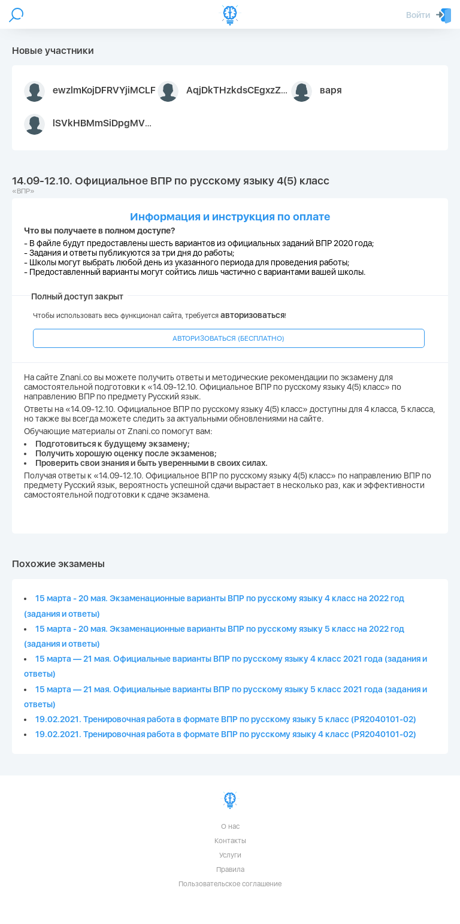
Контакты (230, 841)
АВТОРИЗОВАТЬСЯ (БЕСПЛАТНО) (228, 338)
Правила (230, 869)
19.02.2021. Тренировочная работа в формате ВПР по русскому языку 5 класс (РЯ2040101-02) (225, 719)
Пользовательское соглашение (230, 884)
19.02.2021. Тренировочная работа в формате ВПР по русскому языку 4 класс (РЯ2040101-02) (225, 734)
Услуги (230, 855)
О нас (230, 826)
